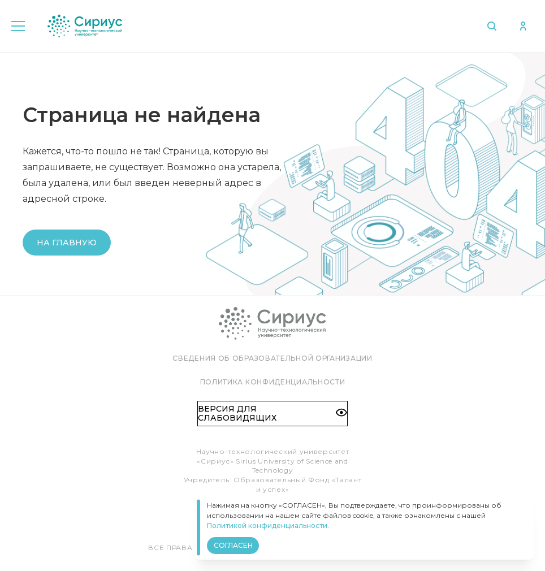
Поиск (491, 26)
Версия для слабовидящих (272, 413)
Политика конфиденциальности (272, 382)
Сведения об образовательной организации (272, 358)
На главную (67, 242)
